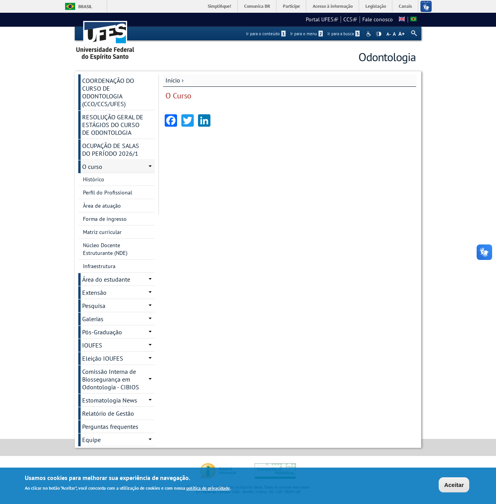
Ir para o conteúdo (266, 33)
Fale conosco (377, 19)
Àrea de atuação (102, 205)
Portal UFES (322, 19)
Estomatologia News (109, 400)
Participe (291, 6)
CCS (350, 19)
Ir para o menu (306, 33)
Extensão (94, 292)
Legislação (375, 6)
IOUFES (92, 345)
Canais (405, 6)
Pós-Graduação (102, 332)
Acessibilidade (369, 33)
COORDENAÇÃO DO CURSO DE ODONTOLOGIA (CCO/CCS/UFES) (108, 92)
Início (172, 80)
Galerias (92, 319)
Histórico (93, 179)
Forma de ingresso (105, 218)
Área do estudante (106, 279)
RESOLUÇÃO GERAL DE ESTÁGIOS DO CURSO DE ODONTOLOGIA (112, 124)
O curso (92, 166)
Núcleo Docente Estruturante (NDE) (105, 249)
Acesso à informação (333, 6)
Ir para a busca (343, 33)
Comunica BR (257, 6)
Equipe (91, 440)
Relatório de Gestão (108, 413)
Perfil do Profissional (107, 192)
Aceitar (454, 485)
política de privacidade (208, 488)
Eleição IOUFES (102, 358)
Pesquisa (93, 306)
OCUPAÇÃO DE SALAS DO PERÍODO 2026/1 (110, 149)
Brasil (85, 6)
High (378, 34)
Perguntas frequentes (110, 426)
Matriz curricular (102, 232)
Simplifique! (219, 6)
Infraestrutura (99, 266)
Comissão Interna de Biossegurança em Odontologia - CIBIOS (110, 379)
